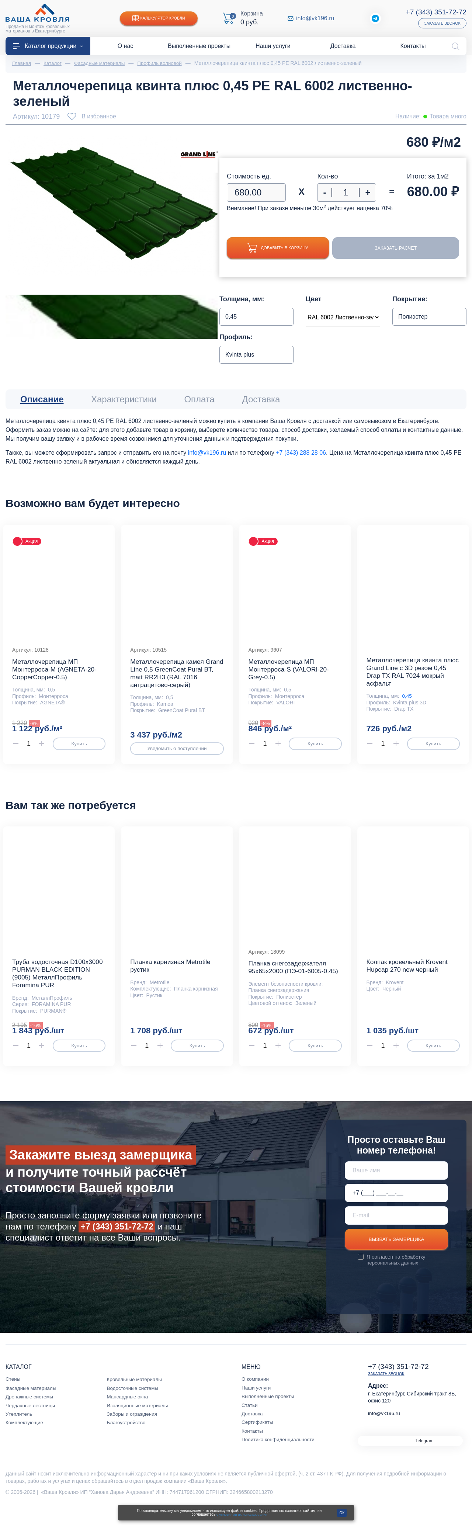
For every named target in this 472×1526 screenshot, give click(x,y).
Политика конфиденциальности (280, 1459)
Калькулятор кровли (160, 18)
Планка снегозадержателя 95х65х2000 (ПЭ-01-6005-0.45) (288, 981)
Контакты (253, 1450)
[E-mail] (396, 1234)
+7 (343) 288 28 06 (301, 453)
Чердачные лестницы (31, 1425)
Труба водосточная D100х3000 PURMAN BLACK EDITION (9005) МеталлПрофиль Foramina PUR (56, 988)
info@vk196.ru (315, 18)
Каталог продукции (48, 46)
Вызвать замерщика (396, 1258)
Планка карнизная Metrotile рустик (172, 976)
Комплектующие (25, 1442)
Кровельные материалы (135, 1399)
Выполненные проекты (269, 1416)
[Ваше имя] (396, 1189)
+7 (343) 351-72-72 (434, 12)
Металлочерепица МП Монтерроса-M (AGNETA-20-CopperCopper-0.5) (56, 674)
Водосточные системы (134, 1407)
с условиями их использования (241, 1514)
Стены (13, 1398)
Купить (79, 749)
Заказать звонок (441, 23)
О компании (256, 1398)
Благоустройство (127, 1442)
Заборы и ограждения (133, 1433)
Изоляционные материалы (139, 1425)
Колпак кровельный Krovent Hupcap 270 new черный (409, 976)
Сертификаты (258, 1442)
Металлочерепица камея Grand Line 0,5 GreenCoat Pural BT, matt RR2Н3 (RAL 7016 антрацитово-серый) (171, 678)
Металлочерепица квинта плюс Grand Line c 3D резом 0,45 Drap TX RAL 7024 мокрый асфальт (410, 677)
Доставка (253, 1433)
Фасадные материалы (32, 1407)
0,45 (407, 702)
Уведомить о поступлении (177, 754)
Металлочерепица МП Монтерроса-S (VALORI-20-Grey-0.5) (290, 674)
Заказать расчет (401, 249)
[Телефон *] (396, 1211)
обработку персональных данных (396, 1279)
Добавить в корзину (283, 248)
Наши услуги (257, 1407)
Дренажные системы (30, 1416)
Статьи (250, 1424)
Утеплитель (20, 1433)
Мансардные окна (128, 1416)
